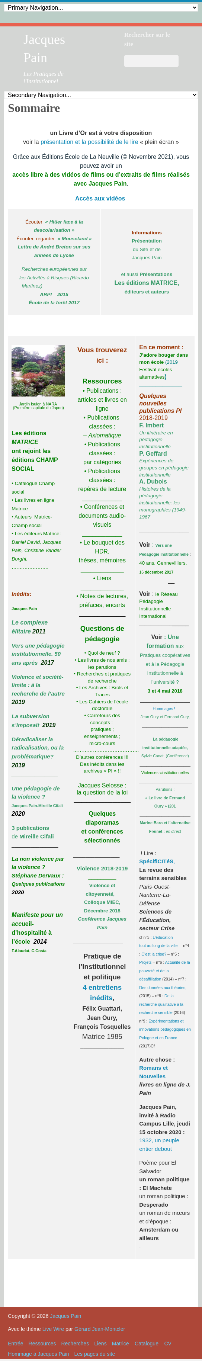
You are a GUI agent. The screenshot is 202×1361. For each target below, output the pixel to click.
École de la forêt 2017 (54, 302)
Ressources (42, 1343)
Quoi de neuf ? (103, 653)
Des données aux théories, (162, 987)
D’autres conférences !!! (102, 757)
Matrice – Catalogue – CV (141, 1343)
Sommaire (34, 108)
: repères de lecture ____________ (102, 489)
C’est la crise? (153, 954)
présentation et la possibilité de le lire (89, 142)
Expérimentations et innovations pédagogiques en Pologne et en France (165, 1029)
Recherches (75, 1343)
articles (87, 400)
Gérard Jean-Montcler (99, 1329)
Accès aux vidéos (100, 198)
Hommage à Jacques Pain (38, 1354)
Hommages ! (165, 708)
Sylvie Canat (152, 756)
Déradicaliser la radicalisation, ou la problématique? (38, 748)
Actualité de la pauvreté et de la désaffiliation (164, 970)
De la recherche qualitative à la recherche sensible (161, 1004)
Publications (102, 391)
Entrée (15, 1343)
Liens (100, 1343)
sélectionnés (102, 840)
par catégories (102, 462)
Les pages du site (94, 1354)
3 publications (30, 828)
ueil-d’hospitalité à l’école (32, 933)
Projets (145, 962)
